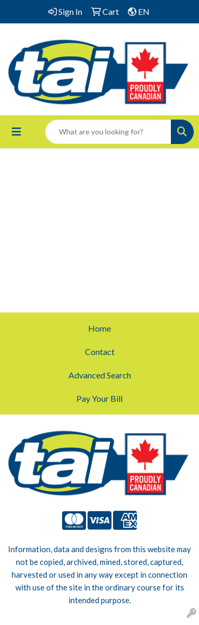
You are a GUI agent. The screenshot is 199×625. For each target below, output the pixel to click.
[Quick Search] (108, 132)
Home (99, 328)
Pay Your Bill (99, 398)
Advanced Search (99, 375)
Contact (100, 352)
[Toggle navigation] (16, 131)
